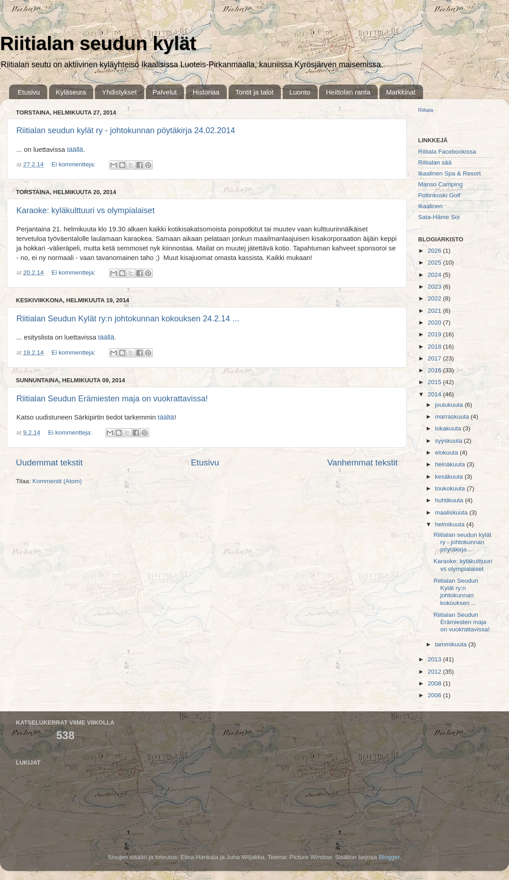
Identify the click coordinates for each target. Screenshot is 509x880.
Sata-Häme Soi (439, 217)
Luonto (299, 92)
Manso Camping (440, 184)
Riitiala (425, 110)
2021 (435, 310)
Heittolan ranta (348, 92)
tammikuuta (452, 644)
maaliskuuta (452, 512)
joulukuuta (449, 404)
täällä (75, 149)
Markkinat (401, 92)
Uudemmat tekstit (49, 462)
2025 (435, 262)
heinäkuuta (451, 464)
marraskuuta (453, 416)
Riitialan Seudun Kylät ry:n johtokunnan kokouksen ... (456, 591)
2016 (435, 370)
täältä (166, 417)
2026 (435, 250)
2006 (435, 695)
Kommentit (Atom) (57, 481)
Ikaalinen (430, 206)
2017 (435, 358)
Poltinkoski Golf (439, 195)
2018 (435, 346)
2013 (435, 659)
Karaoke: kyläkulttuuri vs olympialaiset (85, 210)
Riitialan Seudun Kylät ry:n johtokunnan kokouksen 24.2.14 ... (127, 318)
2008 (435, 683)
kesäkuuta (449, 476)
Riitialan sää (435, 162)
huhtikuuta (450, 500)
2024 (435, 274)
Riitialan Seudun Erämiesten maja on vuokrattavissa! (112, 398)
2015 (435, 382)
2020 (435, 322)
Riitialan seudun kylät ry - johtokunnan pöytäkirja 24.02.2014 (125, 130)
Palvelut (165, 92)
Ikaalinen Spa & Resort (449, 173)
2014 (435, 394)
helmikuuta (450, 524)
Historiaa (206, 92)
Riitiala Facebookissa (447, 151)
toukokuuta (451, 488)
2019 (435, 334)
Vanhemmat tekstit (362, 462)
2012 (435, 671)
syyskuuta (449, 440)
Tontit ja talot (254, 92)
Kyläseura (71, 92)
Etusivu (29, 92)
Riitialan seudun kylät (98, 43)
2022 (435, 298)
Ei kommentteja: (74, 164)
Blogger (389, 857)
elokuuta (447, 452)
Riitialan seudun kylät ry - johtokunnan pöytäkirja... (463, 542)
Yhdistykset (119, 92)
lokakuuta (449, 428)
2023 (435, 286)
